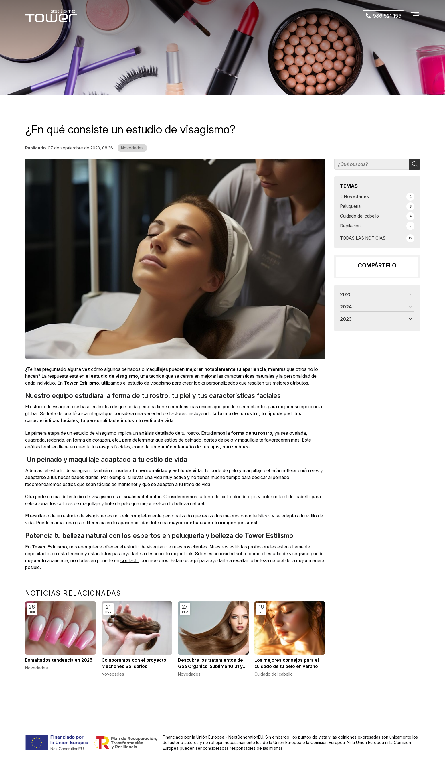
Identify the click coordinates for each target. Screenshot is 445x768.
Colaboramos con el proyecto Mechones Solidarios (134, 663)
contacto (129, 560)
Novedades (132, 147)
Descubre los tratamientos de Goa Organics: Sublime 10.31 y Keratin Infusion (210, 663)
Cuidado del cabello (273, 673)
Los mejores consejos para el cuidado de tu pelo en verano (286, 663)
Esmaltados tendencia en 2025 (58, 660)
